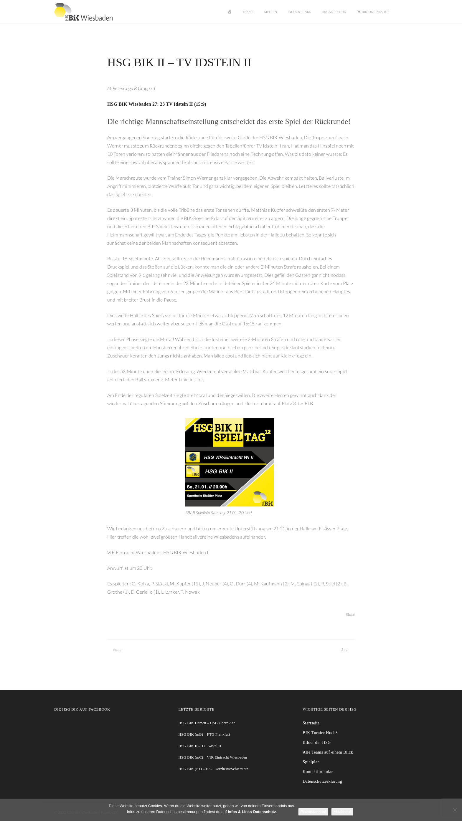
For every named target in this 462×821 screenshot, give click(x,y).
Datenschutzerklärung (322, 781)
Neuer (115, 650)
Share (350, 614)
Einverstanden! (313, 812)
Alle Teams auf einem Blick (328, 752)
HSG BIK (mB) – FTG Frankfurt (204, 734)
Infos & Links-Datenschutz (252, 812)
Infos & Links (299, 12)
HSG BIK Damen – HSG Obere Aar (207, 723)
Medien (270, 12)
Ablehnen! (342, 812)
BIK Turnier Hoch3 (320, 733)
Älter (348, 650)
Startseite (311, 723)
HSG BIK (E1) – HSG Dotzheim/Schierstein (213, 769)
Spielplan (311, 762)
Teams (248, 12)
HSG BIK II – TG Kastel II (200, 746)
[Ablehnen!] (455, 810)
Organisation (334, 12)
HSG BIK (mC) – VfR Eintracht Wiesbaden (213, 757)
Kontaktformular (318, 771)
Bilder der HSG (317, 742)
